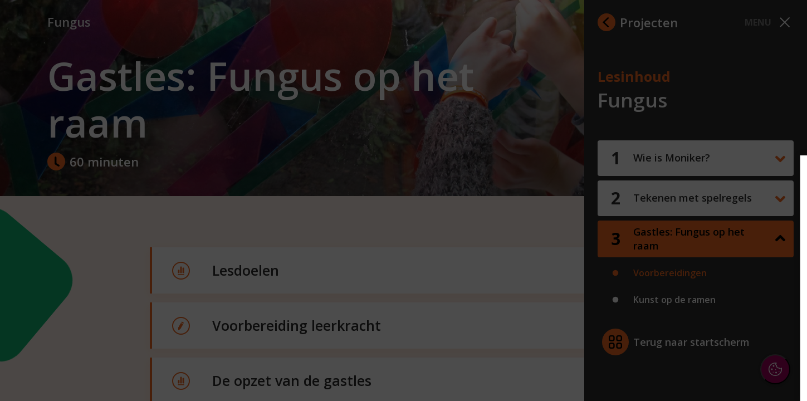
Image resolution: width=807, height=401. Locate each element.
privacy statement (676, 227)
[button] (701, 263)
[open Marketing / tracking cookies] (780, 298)
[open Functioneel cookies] (780, 265)
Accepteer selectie (712, 371)
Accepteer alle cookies (712, 338)
